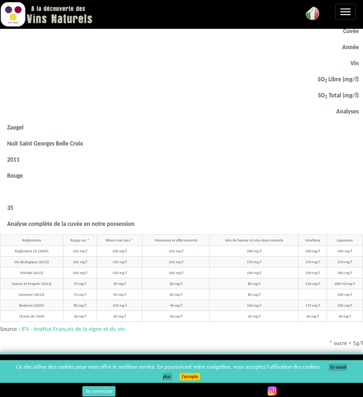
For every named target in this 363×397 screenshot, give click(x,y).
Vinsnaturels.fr (47, 15)
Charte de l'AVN (31, 316)
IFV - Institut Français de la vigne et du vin (73, 328)
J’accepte (189, 377)
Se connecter (99, 391)
